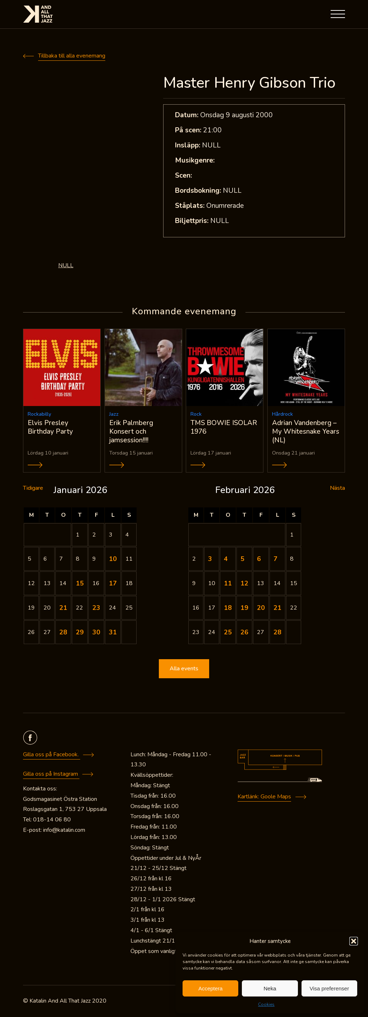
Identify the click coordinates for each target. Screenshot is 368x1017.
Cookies (266, 1004)
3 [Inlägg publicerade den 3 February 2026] (210, 559)
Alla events (184, 669)
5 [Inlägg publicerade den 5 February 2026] (242, 559)
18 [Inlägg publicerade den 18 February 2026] (228, 608)
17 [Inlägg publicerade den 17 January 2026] (113, 584)
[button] (353, 941)
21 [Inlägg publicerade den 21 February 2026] (277, 608)
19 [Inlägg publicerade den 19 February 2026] (244, 608)
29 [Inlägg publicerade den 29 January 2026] (80, 633)
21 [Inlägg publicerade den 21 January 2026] (63, 608)
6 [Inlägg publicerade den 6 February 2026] (259, 559)
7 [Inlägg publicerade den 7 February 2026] (275, 559)
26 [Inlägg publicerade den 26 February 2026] (244, 633)
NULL (65, 265)
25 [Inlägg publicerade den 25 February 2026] (228, 633)
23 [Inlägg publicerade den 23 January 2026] (96, 608)
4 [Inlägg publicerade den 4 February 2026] (226, 559)
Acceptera (210, 988)
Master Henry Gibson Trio (249, 83)
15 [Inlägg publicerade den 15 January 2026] (80, 584)
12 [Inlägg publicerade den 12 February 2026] (244, 584)
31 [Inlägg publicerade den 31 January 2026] (113, 633)
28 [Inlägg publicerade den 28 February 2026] (277, 633)
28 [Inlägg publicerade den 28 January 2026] (63, 633)
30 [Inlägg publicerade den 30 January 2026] (96, 633)
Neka (269, 988)
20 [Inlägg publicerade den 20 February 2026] (261, 608)
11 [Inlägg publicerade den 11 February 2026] (228, 584)
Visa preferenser (329, 988)
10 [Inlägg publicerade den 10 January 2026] (113, 559)
